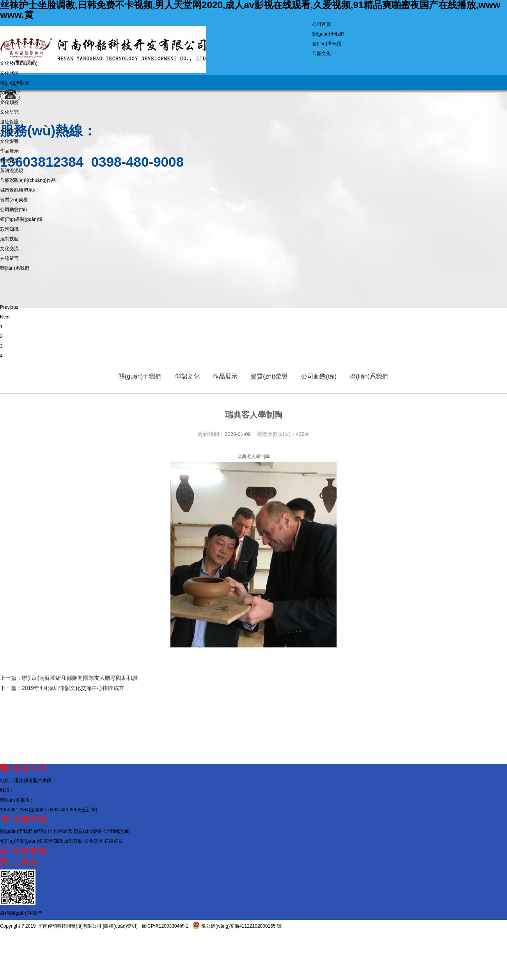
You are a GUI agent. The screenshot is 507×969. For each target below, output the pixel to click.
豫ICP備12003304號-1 (165, 926)
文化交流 (9, 248)
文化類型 (9, 102)
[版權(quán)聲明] (120, 926)
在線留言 (9, 258)
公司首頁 (321, 24)
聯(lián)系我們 (14, 268)
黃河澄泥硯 (11, 170)
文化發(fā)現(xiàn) (18, 63)
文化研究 (9, 112)
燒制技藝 (9, 239)
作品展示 (9, 151)
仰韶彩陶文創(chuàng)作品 (28, 180)
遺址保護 (9, 121)
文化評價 (9, 131)
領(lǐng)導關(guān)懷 (21, 219)
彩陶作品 (9, 161)
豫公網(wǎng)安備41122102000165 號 (237, 926)
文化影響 (9, 141)
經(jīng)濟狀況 (14, 82)
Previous (9, 307)
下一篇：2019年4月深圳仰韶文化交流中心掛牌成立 (62, 688)
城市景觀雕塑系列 (18, 190)
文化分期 (9, 92)
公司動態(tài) (13, 209)
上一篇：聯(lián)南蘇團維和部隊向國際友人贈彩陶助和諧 (69, 678)
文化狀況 (9, 73)
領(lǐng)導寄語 (326, 43)
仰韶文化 (321, 53)
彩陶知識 (9, 229)
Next (5, 317)
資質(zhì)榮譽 (14, 200)
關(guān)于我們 (328, 34)
